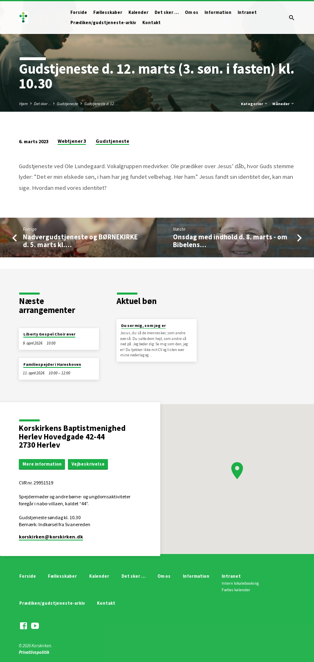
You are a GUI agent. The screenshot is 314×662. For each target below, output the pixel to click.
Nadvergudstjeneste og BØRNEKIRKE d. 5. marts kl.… (80, 241)
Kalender (138, 12)
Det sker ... (42, 103)
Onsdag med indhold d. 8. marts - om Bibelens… (230, 241)
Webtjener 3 (72, 141)
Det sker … (167, 12)
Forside (78, 12)
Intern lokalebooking (240, 583)
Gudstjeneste (67, 103)
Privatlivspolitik (34, 652)
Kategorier (254, 103)
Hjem (23, 103)
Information (217, 12)
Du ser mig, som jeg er (143, 325)
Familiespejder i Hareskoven (52, 364)
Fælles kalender (236, 589)
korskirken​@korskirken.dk (51, 537)
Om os (191, 12)
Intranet (247, 12)
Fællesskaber (107, 12)
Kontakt (151, 22)
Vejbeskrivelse (88, 464)
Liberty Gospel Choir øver (49, 334)
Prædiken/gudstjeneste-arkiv (103, 22)
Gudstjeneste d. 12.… (101, 103)
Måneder (283, 103)
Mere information (42, 464)
